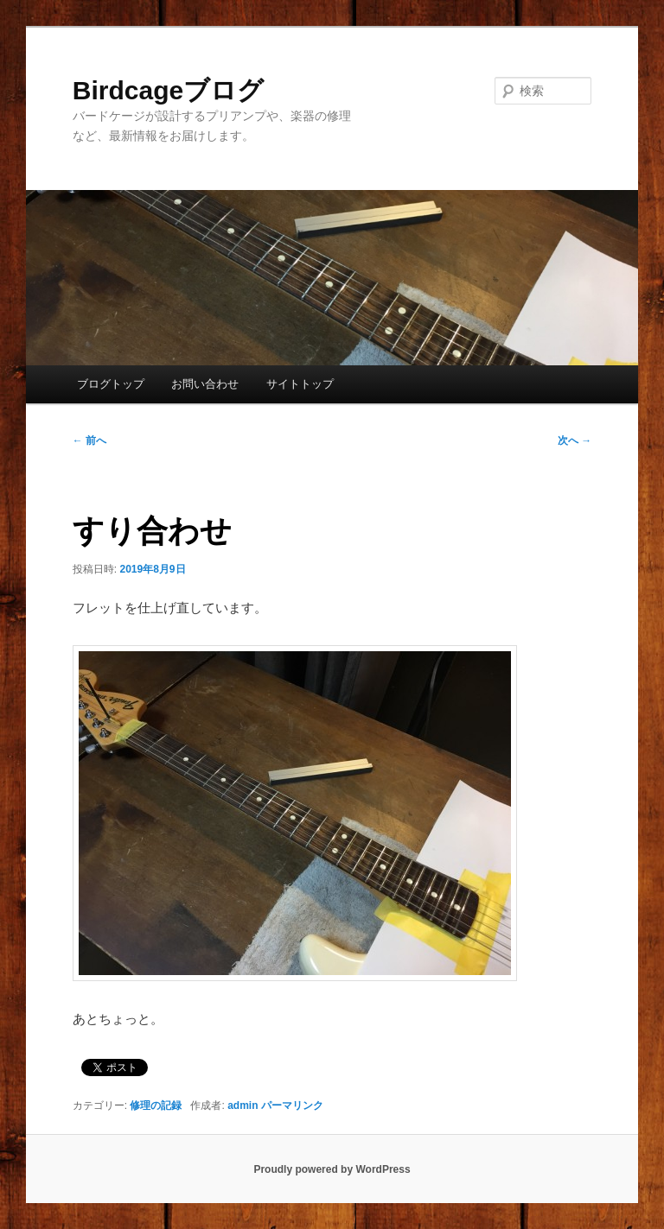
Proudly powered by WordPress (331, 1169)
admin (242, 1105)
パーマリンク (292, 1105)
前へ (89, 440)
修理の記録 (156, 1105)
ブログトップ (110, 383)
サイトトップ (300, 383)
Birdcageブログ (168, 90)
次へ (574, 440)
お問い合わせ (205, 383)
